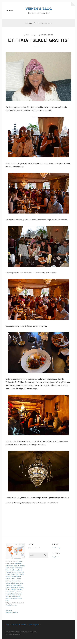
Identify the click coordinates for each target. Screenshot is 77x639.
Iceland (8, 583)
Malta (20, 585)
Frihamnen (9, 610)
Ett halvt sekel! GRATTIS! (38, 40)
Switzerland (19, 567)
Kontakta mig (56, 548)
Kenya (21, 583)
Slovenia (18, 592)
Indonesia (9, 581)
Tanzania (8, 596)
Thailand (14, 594)
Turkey (20, 594)
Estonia (8, 574)
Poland (8, 589)
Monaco (15, 585)
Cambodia (9, 585)
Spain (17, 574)
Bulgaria (22, 565)
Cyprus (15, 570)
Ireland (14, 581)
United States (16, 596)
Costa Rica (9, 570)
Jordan (16, 583)
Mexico (8, 587)
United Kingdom (15, 576)
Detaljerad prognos (12, 612)
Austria (20, 561)
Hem (7, 625)
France (8, 576)
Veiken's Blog (38, 9)
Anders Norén (15, 634)
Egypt (13, 574)
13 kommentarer (45, 35)
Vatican (8, 598)
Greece (8, 578)
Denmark (21, 572)
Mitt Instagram (34, 625)
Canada (12, 567)
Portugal (13, 589)
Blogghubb (55, 557)
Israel (18, 581)
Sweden (12, 592)
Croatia (13, 578)
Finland (22, 574)
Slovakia (8, 594)
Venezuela (14, 598)
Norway (21, 587)
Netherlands (14, 587)
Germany (14, 572)
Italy (12, 583)
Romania (19, 589)
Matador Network (11, 605)
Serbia (8, 592)
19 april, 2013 (29, 35)
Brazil (7, 567)
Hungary (18, 578)
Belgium (16, 565)
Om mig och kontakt (19, 625)
